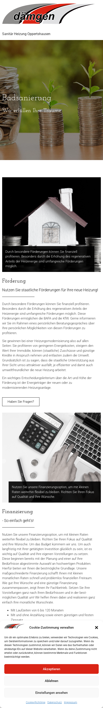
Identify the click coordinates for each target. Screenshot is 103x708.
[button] (96, 627)
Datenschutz (54, 702)
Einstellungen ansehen (51, 693)
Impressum (70, 702)
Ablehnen (51, 681)
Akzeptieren (51, 669)
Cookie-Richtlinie (35, 702)
